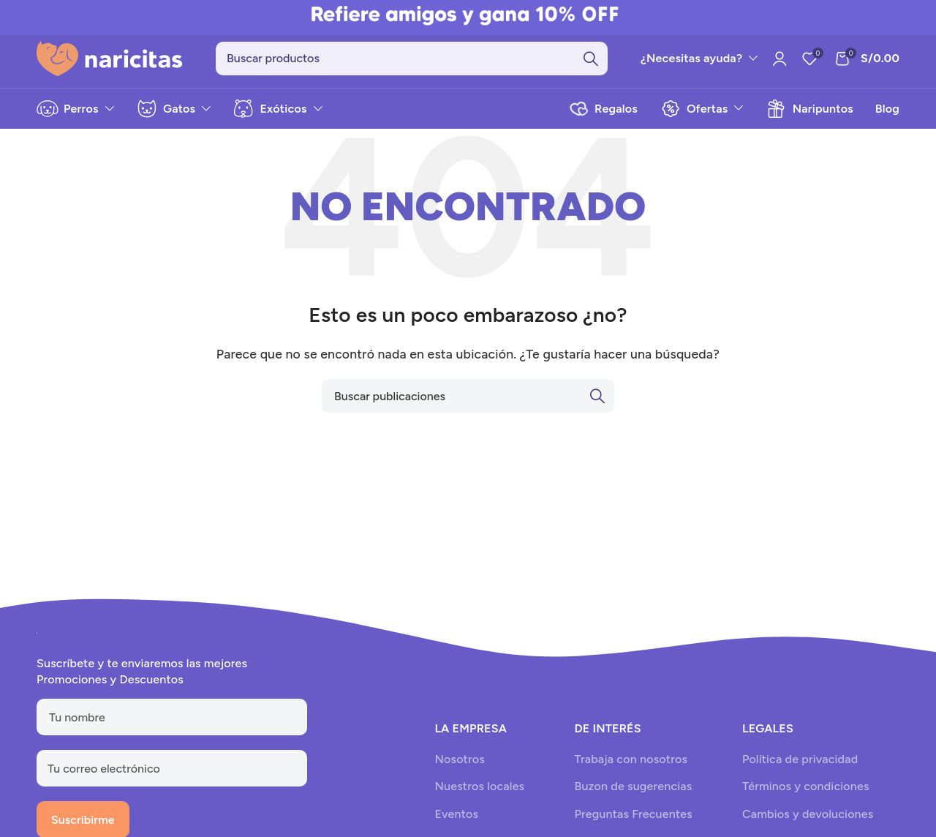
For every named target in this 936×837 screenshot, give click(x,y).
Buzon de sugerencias (633, 787)
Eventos (456, 814)
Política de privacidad (800, 759)
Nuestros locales (479, 787)
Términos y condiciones (805, 787)
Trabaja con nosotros (630, 759)
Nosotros (459, 759)
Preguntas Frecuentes (633, 814)
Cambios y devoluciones (807, 814)
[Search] (412, 58)
